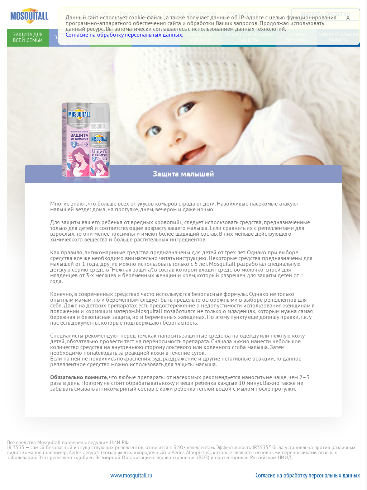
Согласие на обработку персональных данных (308, 475)
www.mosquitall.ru (131, 475)
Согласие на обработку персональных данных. (124, 35)
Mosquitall (29, 14)
